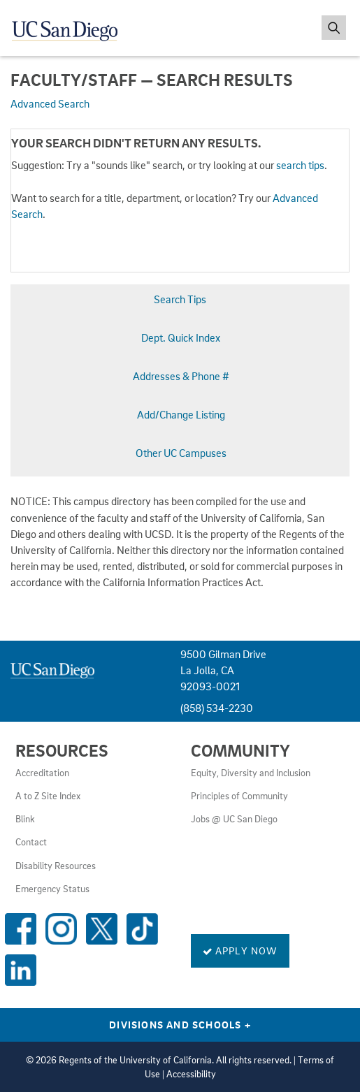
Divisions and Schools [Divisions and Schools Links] (180, 1024)
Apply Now (240, 950)
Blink (25, 818)
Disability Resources (55, 865)
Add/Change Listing (181, 414)
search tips (300, 165)
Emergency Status (52, 888)
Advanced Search (49, 103)
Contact (31, 841)
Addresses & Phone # (181, 376)
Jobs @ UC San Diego (234, 818)
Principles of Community (239, 795)
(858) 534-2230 (216, 708)
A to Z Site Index (47, 795)
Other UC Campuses (181, 453)
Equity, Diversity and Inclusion (250, 772)
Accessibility (191, 1073)
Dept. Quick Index (180, 337)
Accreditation (42, 772)
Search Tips (180, 299)
